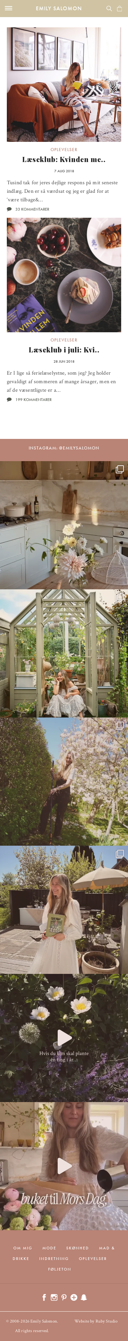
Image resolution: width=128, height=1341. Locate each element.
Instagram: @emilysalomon (64, 448)
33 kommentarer (32, 209)
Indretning (54, 1258)
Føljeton (59, 1269)
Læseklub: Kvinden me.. (64, 159)
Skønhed (77, 1248)
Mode (49, 1248)
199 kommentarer (33, 399)
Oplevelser (64, 149)
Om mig (22, 1248)
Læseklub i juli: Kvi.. (64, 349)
